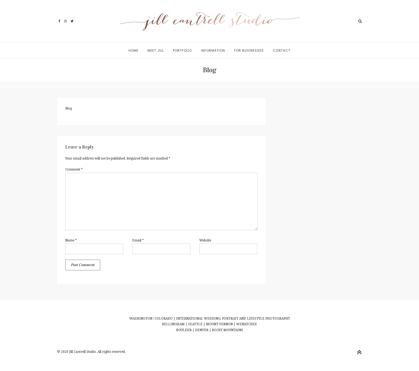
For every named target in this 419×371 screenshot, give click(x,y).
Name (71, 240)
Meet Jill (156, 50)
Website (205, 240)
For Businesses (249, 50)
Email (138, 240)
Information (213, 50)
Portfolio (182, 50)
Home (133, 50)
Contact (281, 50)
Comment (74, 169)
